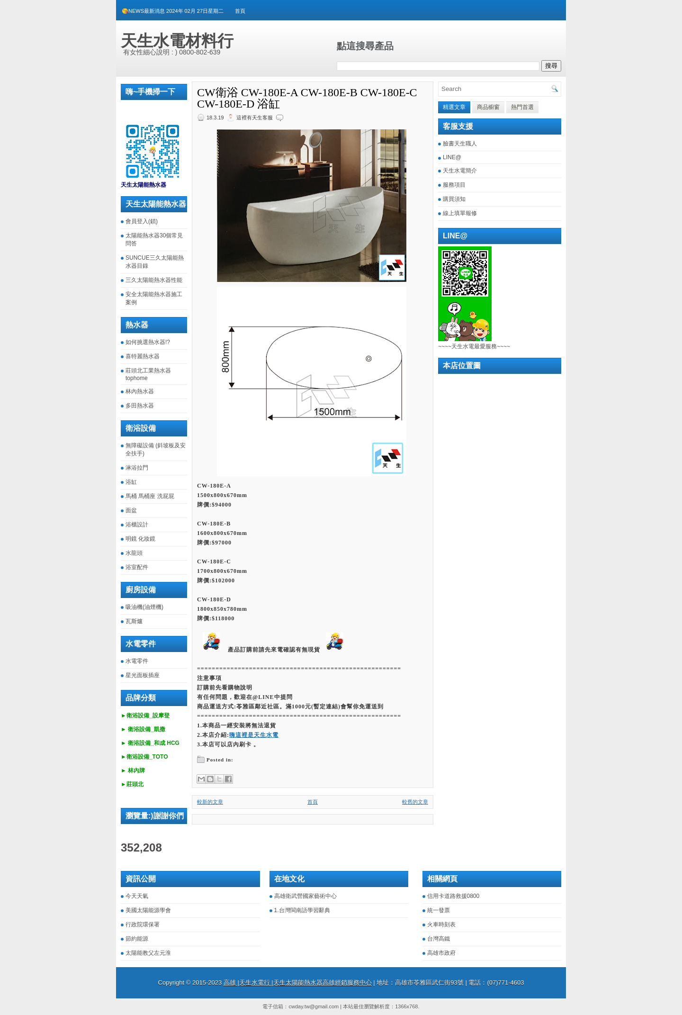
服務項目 (454, 184)
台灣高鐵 (438, 938)
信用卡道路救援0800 (453, 896)
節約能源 (137, 938)
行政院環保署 (143, 924)
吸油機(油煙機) (144, 607)
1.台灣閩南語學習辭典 (302, 910)
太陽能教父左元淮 (148, 953)
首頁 (240, 11)
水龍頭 (134, 553)
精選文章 (454, 107)
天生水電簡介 (460, 170)
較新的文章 (210, 802)
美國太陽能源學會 (148, 910)
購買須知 (454, 199)
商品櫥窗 (488, 107)
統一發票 (438, 910)
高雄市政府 (441, 953)
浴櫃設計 (137, 524)
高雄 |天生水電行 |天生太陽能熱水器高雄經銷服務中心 (298, 982)
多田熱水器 (140, 405)
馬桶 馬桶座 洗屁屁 (150, 496)
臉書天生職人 (460, 143)
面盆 (131, 510)
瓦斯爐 (134, 621)
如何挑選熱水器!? (148, 342)
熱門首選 (522, 107)
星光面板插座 (143, 675)
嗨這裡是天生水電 (253, 735)
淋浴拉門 (137, 467)
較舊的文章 (415, 802)
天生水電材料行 (177, 41)
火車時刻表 (441, 924)
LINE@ (452, 157)
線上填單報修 (460, 213)
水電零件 (137, 661)
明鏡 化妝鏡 (140, 538)
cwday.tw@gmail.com (313, 1006)
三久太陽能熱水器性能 (154, 280)
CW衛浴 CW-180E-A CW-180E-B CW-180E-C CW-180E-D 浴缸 (307, 98)
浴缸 (131, 482)
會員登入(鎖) (142, 221)
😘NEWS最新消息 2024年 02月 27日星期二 (173, 11)
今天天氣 (137, 896)
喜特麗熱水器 (143, 356)
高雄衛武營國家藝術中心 (305, 896)
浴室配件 (137, 567)
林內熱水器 (140, 391)
